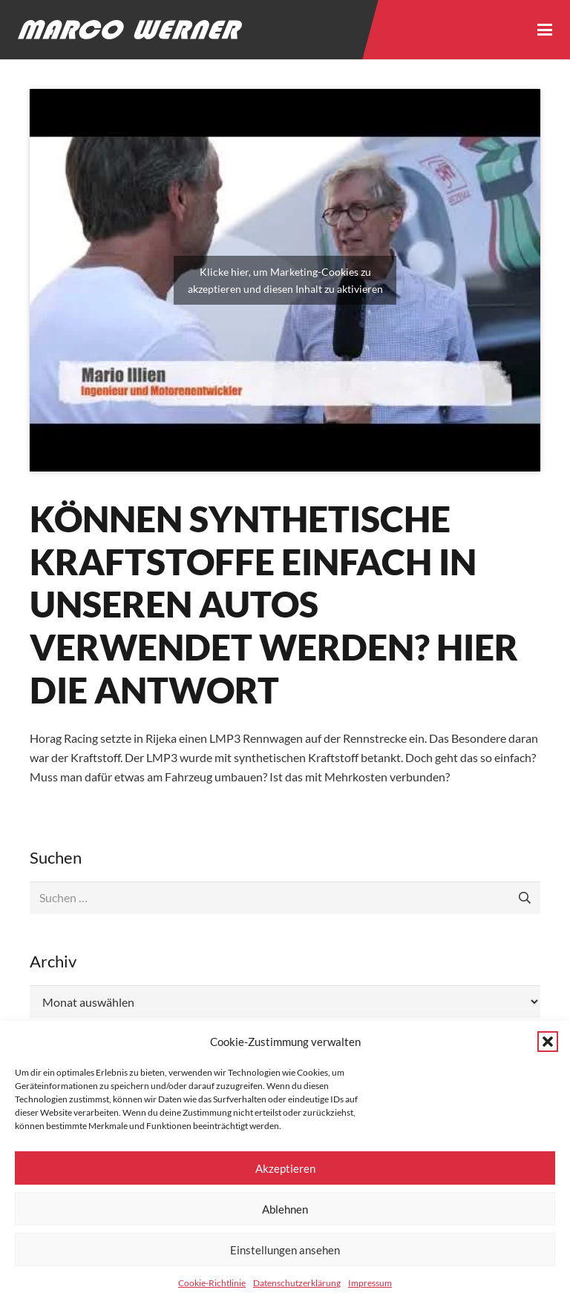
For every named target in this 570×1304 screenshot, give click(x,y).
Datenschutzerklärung (297, 1282)
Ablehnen (285, 1209)
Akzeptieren (285, 1168)
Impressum (370, 1282)
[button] (547, 1041)
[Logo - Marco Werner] (130, 29)
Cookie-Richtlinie (212, 1282)
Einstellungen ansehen (285, 1250)
